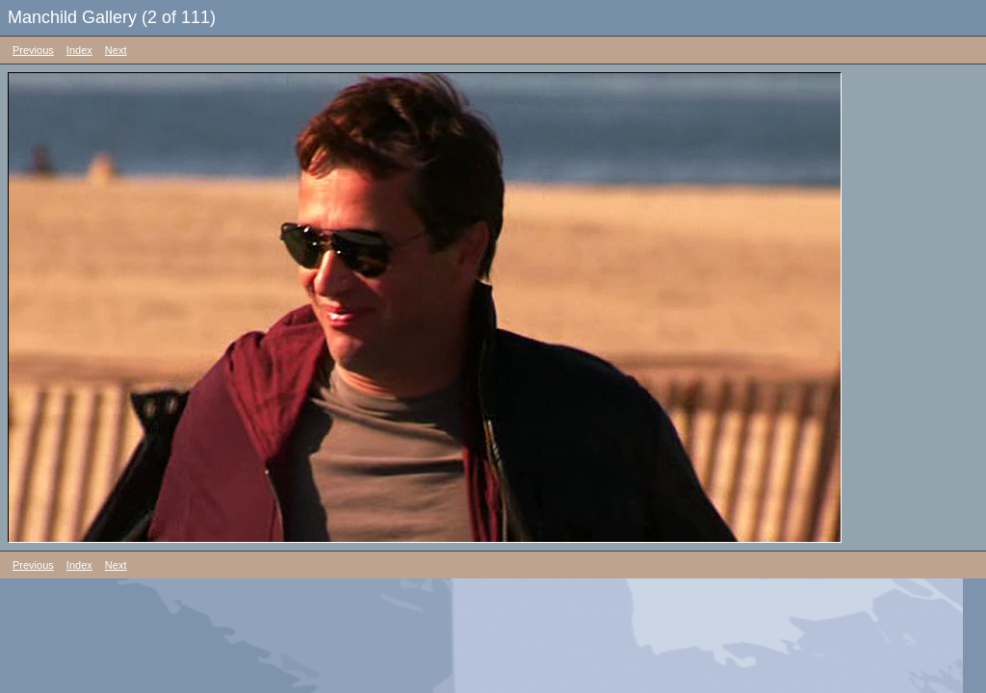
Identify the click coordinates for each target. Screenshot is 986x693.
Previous (33, 50)
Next (116, 50)
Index (79, 50)
